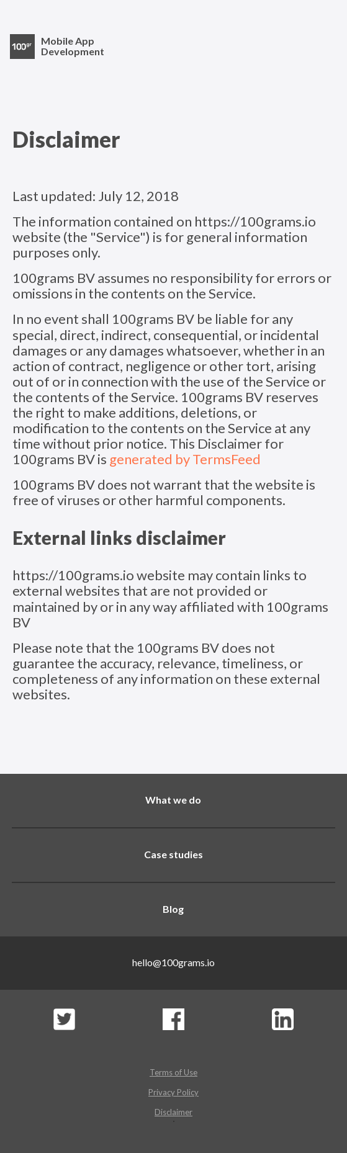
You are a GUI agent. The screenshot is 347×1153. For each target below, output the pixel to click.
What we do (173, 799)
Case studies (173, 854)
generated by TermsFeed (185, 459)
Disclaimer (173, 1112)
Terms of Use (173, 1072)
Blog (173, 909)
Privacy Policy (173, 1092)
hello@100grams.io (173, 962)
